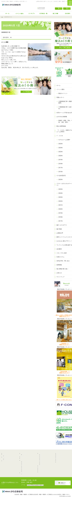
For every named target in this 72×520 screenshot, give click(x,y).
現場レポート (60, 87)
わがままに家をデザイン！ (62, 236)
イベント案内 (60, 79)
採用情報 (58, 263)
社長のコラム (60, 255)
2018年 (60, 157)
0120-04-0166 (41, 7)
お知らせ (58, 271)
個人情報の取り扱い (62, 267)
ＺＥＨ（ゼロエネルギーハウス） (62, 177)
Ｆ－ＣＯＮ (59, 129)
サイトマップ (60, 275)
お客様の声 (59, 226)
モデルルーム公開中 (63, 133)
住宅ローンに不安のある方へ (62, 103)
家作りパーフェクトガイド (62, 231)
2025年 (60, 137)
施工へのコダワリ (61, 218)
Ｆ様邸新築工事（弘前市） (63, 98)
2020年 (60, 149)
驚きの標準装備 (60, 119)
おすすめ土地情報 (61, 108)
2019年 (60, 153)
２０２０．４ (7, 37)
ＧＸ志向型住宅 (60, 169)
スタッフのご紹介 (61, 251)
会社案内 (58, 247)
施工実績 (58, 222)
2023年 (60, 145)
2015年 (60, 165)
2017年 (60, 161)
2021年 (60, 198)
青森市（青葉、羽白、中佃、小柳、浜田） (63, 113)
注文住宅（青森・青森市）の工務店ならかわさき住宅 (47, 511)
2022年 (60, 194)
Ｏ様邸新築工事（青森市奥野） (63, 92)
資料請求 (67, 7)
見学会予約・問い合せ (62, 259)
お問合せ (58, 7)
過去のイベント (62, 83)
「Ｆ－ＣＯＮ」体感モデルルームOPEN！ (62, 124)
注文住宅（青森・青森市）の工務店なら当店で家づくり (14, 1)
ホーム (58, 75)
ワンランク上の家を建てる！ (62, 242)
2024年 (60, 141)
